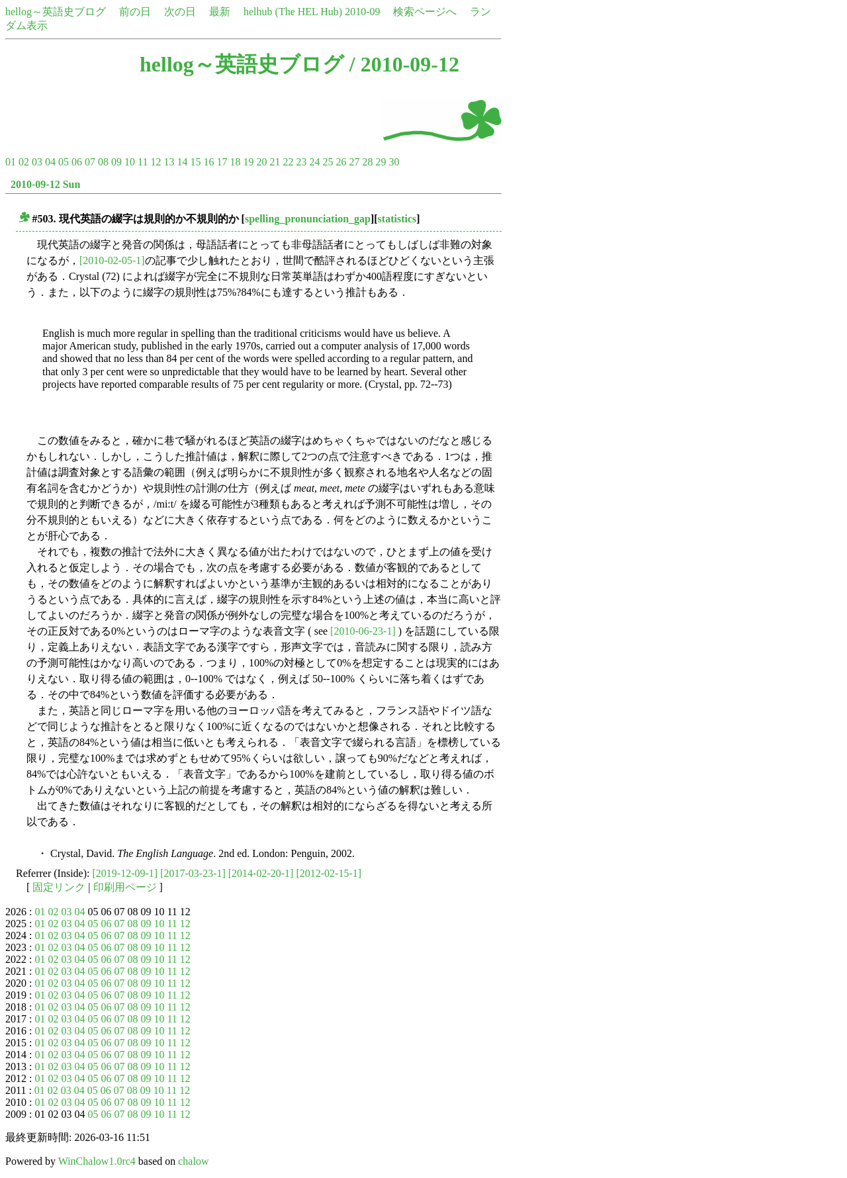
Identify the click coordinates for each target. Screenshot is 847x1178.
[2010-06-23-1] (363, 631)
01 (10, 161)
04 (50, 161)
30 (393, 161)
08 (103, 161)
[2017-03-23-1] (193, 873)
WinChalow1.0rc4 (97, 1161)
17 (221, 161)
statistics (397, 218)
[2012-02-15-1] (328, 873)
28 (367, 161)
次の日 (180, 11)
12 (155, 161)
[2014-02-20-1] (261, 873)
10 (129, 161)
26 (340, 161)
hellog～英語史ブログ (55, 11)
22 (288, 161)
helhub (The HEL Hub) (293, 11)
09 (116, 161)
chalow (193, 1161)
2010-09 (362, 11)
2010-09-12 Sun (45, 184)
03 (37, 161)
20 (261, 161)
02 (24, 161)
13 (168, 161)
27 (354, 161)
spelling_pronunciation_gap (308, 218)
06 (76, 161)
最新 (219, 11)
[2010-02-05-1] (112, 260)
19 (248, 161)
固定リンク (58, 887)
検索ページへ (425, 11)
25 (327, 161)
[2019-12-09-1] (125, 873)
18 (235, 161)
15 (195, 161)
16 (208, 161)
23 (301, 161)
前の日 (135, 11)
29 (380, 161)
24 (314, 161)
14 (182, 161)
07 (90, 161)
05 (63, 161)
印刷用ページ (125, 887)
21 (274, 161)
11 (143, 161)
